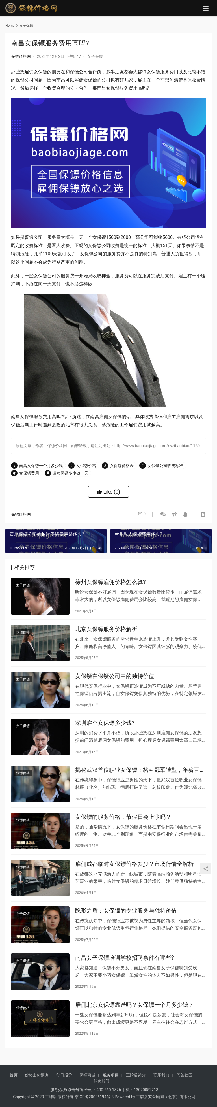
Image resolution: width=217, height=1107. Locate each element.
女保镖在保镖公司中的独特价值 (114, 679)
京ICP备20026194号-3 (94, 1104)
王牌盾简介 (136, 1082)
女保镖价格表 (122, 465)
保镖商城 (87, 1082)
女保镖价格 (86, 465)
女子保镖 (95, 56)
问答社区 (184, 1082)
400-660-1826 (109, 1097)
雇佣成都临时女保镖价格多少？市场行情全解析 (134, 872)
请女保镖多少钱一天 (70, 473)
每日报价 (64, 1082)
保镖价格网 (21, 56)
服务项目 (111, 1082)
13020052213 (146, 1097)
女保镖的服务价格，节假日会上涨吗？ (123, 824)
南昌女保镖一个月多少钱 (41, 465)
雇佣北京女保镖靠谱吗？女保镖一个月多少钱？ (134, 1017)
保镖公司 (79, 72)
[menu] (206, 9)
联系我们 (161, 1082)
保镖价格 (23, 634)
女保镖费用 (29, 473)
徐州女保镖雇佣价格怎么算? (110, 582)
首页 (14, 1082)
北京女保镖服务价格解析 (106, 631)
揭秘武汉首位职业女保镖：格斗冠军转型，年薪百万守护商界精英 (140, 775)
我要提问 (101, 1087)
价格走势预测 (37, 1082)
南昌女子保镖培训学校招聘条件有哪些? (124, 969)
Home (9, 25)
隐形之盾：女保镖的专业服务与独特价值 (126, 920)
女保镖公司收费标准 (165, 465)
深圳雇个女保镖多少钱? (104, 727)
